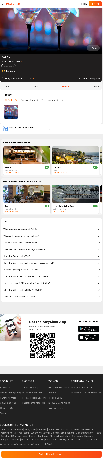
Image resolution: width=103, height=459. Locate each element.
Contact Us (6, 408)
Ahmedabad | (87, 429)
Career (4, 413)
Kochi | (46, 432)
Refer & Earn (55, 397)
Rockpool (57, 167)
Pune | (51, 429)
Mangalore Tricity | (78, 439)
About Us (5, 387)
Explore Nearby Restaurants (51, 454)
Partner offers (8, 397)
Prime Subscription (59, 387)
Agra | (12, 432)
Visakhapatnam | (84, 432)
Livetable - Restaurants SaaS (87, 392)
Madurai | (26, 439)
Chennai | (42, 429)
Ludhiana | (43, 436)
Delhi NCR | (6, 429)
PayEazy (52, 392)
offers (6, 86)
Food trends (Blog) (10, 392)
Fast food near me (32, 392)
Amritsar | (6, 436)
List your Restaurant (82, 387)
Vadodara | (65, 436)
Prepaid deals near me (34, 397)
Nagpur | (5, 439)
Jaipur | (4, 432)
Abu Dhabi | (38, 439)
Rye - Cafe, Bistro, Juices (64, 206)
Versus (8, 167)
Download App (8, 402)
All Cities (94, 439)
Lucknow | (36, 432)
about (96, 86)
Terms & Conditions (59, 402)
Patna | (98, 432)
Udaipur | (15, 439)
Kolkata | (60, 429)
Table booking (30, 387)
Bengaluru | (30, 429)
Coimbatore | (58, 432)
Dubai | (69, 429)
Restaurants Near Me (33, 402)
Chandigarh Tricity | (56, 439)
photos (65, 86)
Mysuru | (54, 436)
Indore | (33, 436)
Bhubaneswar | (20, 436)
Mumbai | (18, 429)
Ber (6, 206)
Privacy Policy (55, 408)
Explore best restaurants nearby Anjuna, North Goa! (26, 444)
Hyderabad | (23, 432)
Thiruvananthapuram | (83, 436)
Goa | (77, 429)
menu (35, 86)
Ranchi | (70, 432)
